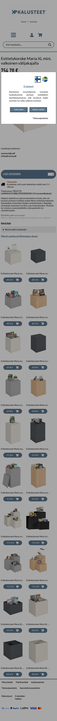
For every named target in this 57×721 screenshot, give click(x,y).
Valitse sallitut (38, 109)
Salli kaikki (18, 109)
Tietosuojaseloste (40, 118)
